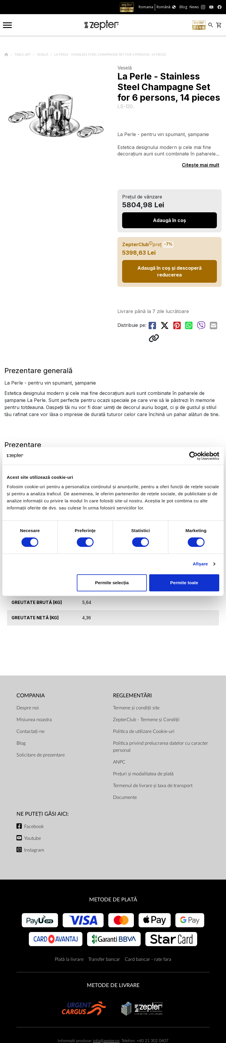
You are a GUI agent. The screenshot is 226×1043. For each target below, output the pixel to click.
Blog (21, 743)
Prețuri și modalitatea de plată (143, 774)
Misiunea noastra (34, 719)
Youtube (32, 838)
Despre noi (27, 708)
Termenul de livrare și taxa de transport (152, 785)
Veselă (43, 54)
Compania (30, 695)
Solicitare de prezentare (40, 755)
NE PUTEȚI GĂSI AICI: (42, 814)
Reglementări (132, 695)
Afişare (200, 563)
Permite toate (184, 582)
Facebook (34, 826)
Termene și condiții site (136, 708)
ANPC (119, 762)
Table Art (23, 54)
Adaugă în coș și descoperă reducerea (169, 271)
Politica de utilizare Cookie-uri (144, 731)
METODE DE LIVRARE (113, 985)
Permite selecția (112, 582)
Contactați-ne (30, 731)
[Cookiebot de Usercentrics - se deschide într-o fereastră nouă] (193, 455)
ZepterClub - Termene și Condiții (146, 719)
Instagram (34, 850)
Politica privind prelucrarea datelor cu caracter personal (160, 747)
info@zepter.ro (106, 1041)
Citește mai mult (200, 165)
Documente (125, 797)
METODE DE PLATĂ (113, 899)
